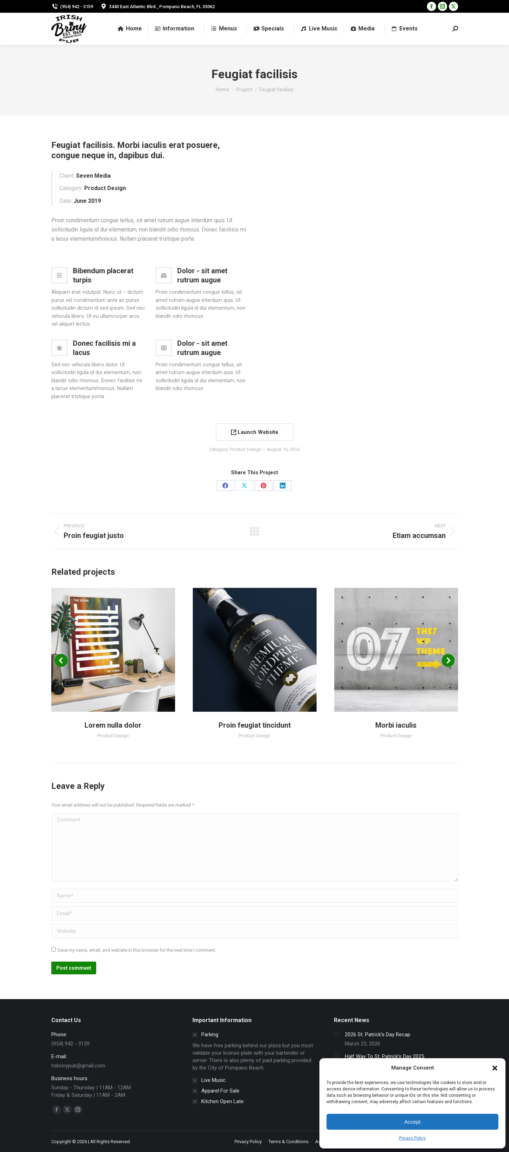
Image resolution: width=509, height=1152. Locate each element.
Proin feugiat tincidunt (255, 725)
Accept (412, 1122)
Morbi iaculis (396, 725)
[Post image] (337, 1034)
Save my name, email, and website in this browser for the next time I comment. (137, 950)
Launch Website (254, 432)
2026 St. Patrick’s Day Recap (377, 1034)
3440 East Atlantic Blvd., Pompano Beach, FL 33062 (157, 6)
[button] (494, 1068)
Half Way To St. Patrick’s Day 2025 (384, 1056)
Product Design (245, 449)
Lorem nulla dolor (113, 725)
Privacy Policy (412, 1138)
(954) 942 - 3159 (72, 6)
